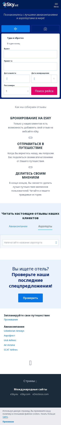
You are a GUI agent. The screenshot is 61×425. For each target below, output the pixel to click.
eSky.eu (14, 394)
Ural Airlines (10, 340)
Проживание (11, 319)
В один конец (13, 43)
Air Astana (9, 344)
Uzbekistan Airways (14, 330)
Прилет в (8, 61)
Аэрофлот (9, 335)
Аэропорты (45, 226)
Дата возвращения (40, 73)
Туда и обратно (15, 38)
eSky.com (25, 394)
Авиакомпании (18, 226)
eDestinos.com (41, 394)
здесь (5, 416)
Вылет (7, 49)
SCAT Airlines (11, 349)
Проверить (30, 298)
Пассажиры (9, 85)
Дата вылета (10, 73)
